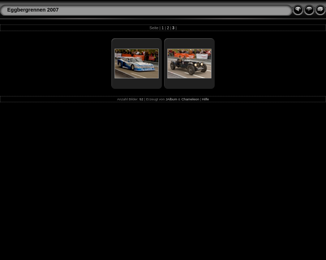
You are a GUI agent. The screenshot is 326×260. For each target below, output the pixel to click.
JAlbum (171, 99)
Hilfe (205, 99)
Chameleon (190, 99)
